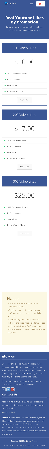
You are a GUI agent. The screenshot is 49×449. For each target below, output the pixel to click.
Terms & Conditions (34, 445)
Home (6, 445)
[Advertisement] (24, 267)
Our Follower (27, 424)
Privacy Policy (20, 445)
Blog (43, 445)
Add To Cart (24, 100)
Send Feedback (8, 412)
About (12, 445)
